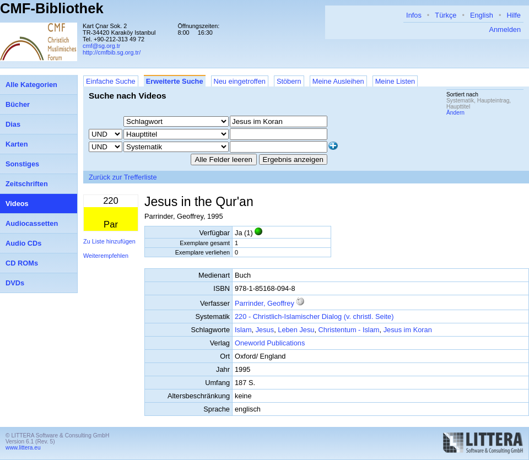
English (481, 15)
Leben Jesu (296, 330)
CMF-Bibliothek (52, 8)
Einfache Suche (111, 81)
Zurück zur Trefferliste (123, 177)
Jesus (265, 330)
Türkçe (445, 15)
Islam (243, 330)
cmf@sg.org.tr (101, 45)
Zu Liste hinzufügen (109, 241)
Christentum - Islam (349, 330)
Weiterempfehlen (105, 255)
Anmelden (505, 29)
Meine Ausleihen (338, 81)
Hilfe (513, 15)
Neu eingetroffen (240, 81)
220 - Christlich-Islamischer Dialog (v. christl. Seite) (314, 316)
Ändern (455, 113)
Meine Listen (395, 81)
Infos (414, 15)
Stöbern (289, 81)
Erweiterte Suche (174, 81)
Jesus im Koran (408, 330)
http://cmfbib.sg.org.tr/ (112, 52)
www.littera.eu (23, 448)
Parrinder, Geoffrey (264, 303)
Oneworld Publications (270, 343)
